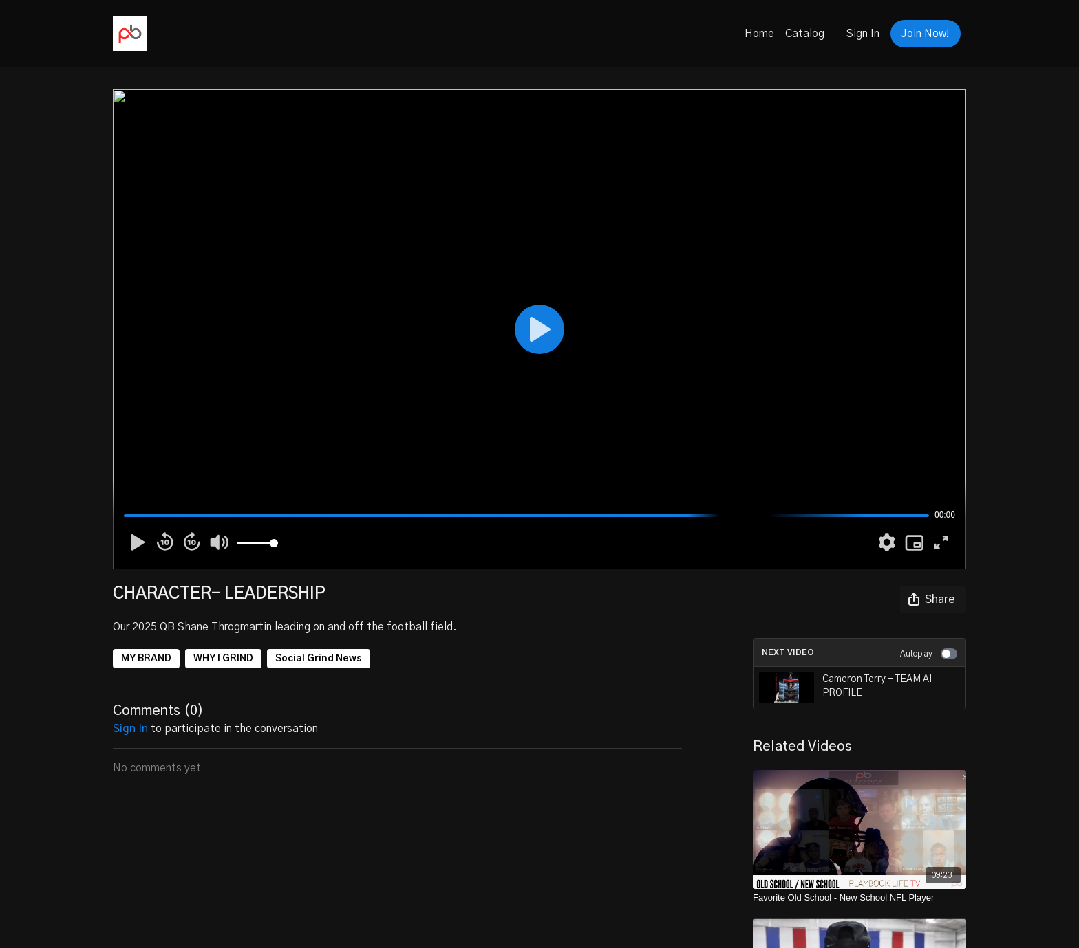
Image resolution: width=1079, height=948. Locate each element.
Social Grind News (318, 658)
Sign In (862, 33)
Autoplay (928, 653)
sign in (130, 728)
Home (759, 33)
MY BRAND (146, 658)
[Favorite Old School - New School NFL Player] (859, 898)
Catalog (804, 33)
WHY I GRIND (223, 658)
